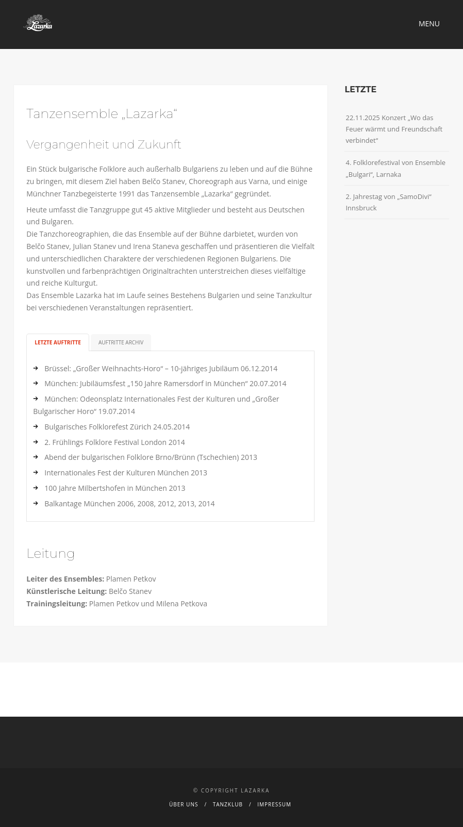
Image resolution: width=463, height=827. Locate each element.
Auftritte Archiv (120, 342)
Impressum (274, 804)
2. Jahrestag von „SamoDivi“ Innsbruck (388, 202)
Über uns (183, 804)
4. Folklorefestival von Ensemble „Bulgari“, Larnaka (395, 168)
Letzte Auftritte (58, 342)
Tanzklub (228, 804)
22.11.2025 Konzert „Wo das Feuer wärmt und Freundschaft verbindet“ (393, 129)
